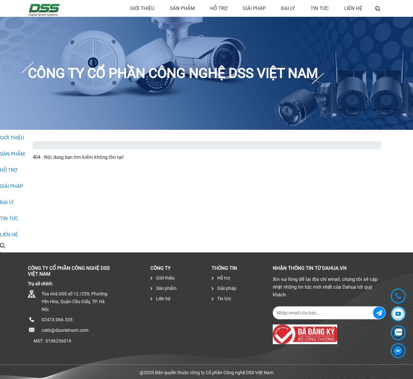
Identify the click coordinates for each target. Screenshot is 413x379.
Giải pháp (254, 8)
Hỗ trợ (218, 8)
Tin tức (319, 8)
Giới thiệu (142, 8)
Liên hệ (353, 8)
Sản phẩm (182, 8)
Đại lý (288, 8)
